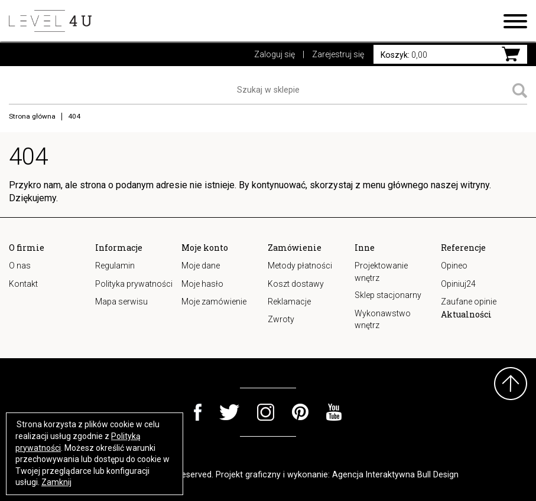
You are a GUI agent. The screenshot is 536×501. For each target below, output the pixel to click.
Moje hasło (202, 284)
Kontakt (23, 284)
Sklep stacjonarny (388, 295)
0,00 (404, 55)
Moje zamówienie (213, 301)
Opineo (454, 265)
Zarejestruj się (338, 54)
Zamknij (56, 482)
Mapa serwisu (121, 301)
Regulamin (115, 265)
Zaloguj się (274, 54)
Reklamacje (289, 301)
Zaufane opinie (468, 301)
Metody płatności (300, 265)
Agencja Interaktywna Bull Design (395, 474)
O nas (20, 265)
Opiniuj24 (458, 284)
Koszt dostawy (296, 284)
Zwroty (281, 319)
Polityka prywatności (134, 284)
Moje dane (200, 265)
